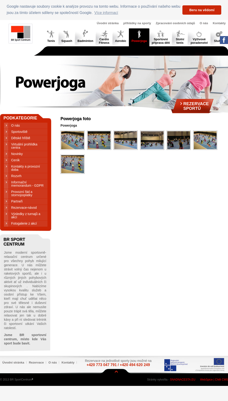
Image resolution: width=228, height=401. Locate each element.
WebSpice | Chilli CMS (214, 379)
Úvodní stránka (108, 23)
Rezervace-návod (24, 207)
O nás (204, 23)
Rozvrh (16, 176)
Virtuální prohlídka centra (24, 145)
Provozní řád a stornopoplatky (21, 193)
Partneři (17, 201)
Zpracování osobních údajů (175, 23)
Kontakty (219, 23)
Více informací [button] (106, 13)
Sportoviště (19, 132)
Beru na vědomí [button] (202, 10)
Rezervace (36, 362)
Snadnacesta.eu (182, 379)
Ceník (15, 160)
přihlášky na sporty (137, 23)
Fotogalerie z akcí (24, 223)
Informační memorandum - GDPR (27, 183)
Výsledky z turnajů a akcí (25, 215)
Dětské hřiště (20, 138)
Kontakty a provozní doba (25, 168)
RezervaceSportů (196, 106)
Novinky (17, 154)
